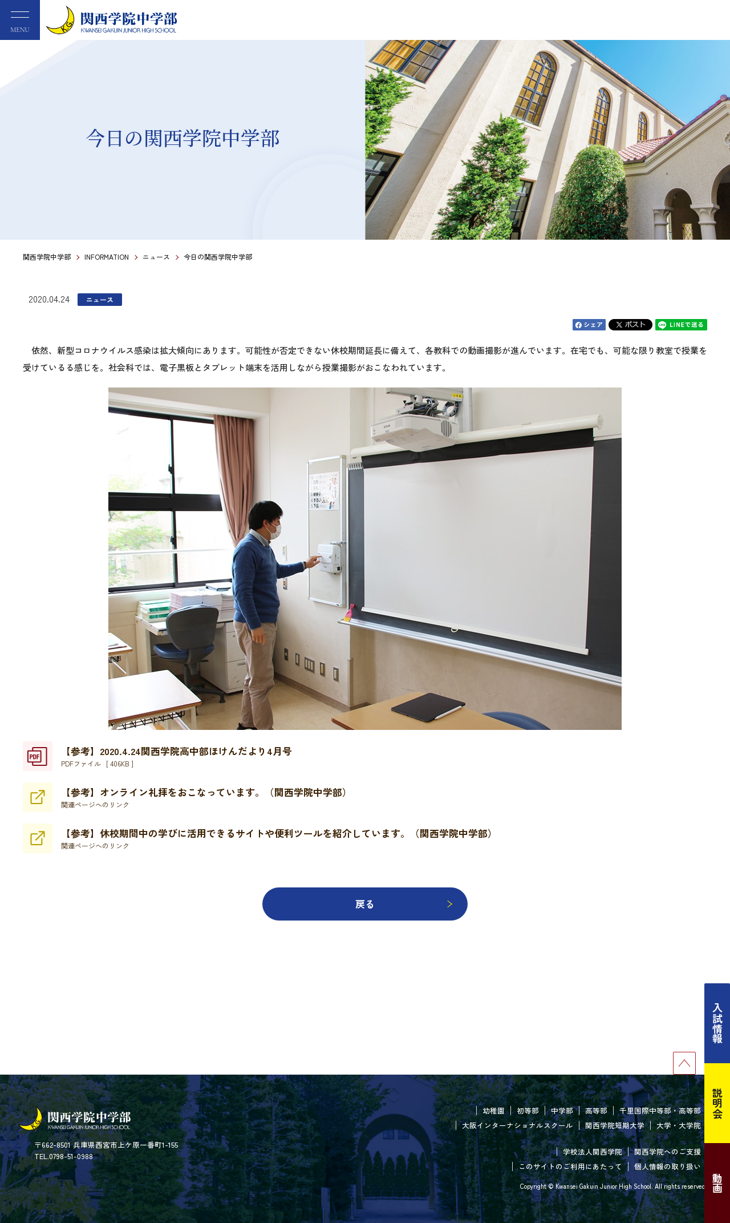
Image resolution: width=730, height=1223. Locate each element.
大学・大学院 (678, 1125)
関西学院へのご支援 (667, 1151)
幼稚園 (493, 1110)
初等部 (528, 1110)
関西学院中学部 (47, 256)
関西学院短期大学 (614, 1125)
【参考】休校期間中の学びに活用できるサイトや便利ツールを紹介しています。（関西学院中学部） (279, 838)
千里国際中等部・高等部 (660, 1110)
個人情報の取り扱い (667, 1166)
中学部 (562, 1110)
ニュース (156, 256)
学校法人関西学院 (592, 1151)
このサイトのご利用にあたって (570, 1166)
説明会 (717, 1103)
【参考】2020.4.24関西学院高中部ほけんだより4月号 (176, 756)
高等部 (596, 1110)
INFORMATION (106, 256)
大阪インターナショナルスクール (517, 1125)
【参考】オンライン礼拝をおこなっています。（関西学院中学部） (206, 797)
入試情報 (717, 1023)
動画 (717, 1183)
